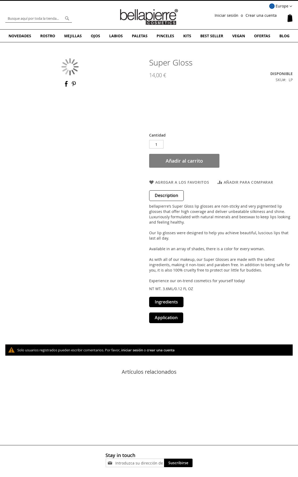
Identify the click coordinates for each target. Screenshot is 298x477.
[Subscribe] (178, 463)
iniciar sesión (132, 350)
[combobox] (38, 18)
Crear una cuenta (261, 15)
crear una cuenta (161, 350)
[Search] (67, 18)
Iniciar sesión (226, 15)
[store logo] (149, 17)
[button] (280, 6)
